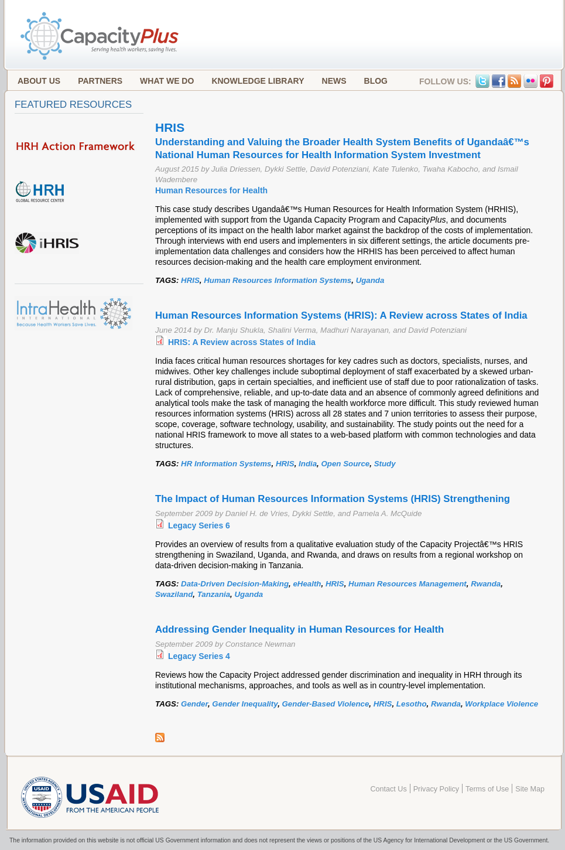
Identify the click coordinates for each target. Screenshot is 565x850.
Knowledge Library (257, 81)
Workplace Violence (501, 703)
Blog (376, 81)
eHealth (307, 583)
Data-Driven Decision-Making (235, 583)
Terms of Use (487, 789)
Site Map (530, 789)
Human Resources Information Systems (277, 280)
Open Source (345, 463)
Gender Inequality (245, 703)
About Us (39, 81)
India (308, 463)
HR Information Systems (226, 463)
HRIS (190, 280)
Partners (100, 81)
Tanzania (213, 594)
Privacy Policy (436, 789)
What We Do (167, 81)
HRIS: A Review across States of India (242, 342)
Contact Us (388, 789)
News (334, 81)
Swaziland (174, 594)
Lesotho (411, 703)
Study (385, 463)
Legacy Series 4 (199, 656)
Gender (194, 703)
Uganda (370, 280)
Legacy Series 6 (199, 525)
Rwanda (486, 583)
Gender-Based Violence (325, 703)
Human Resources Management (407, 583)
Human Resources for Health (211, 190)
